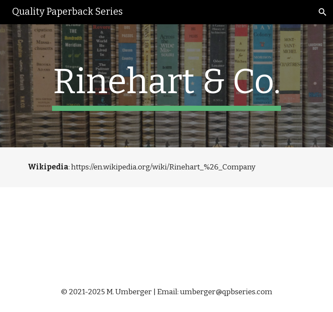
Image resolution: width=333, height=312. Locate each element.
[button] (322, 12)
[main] (166, 85)
